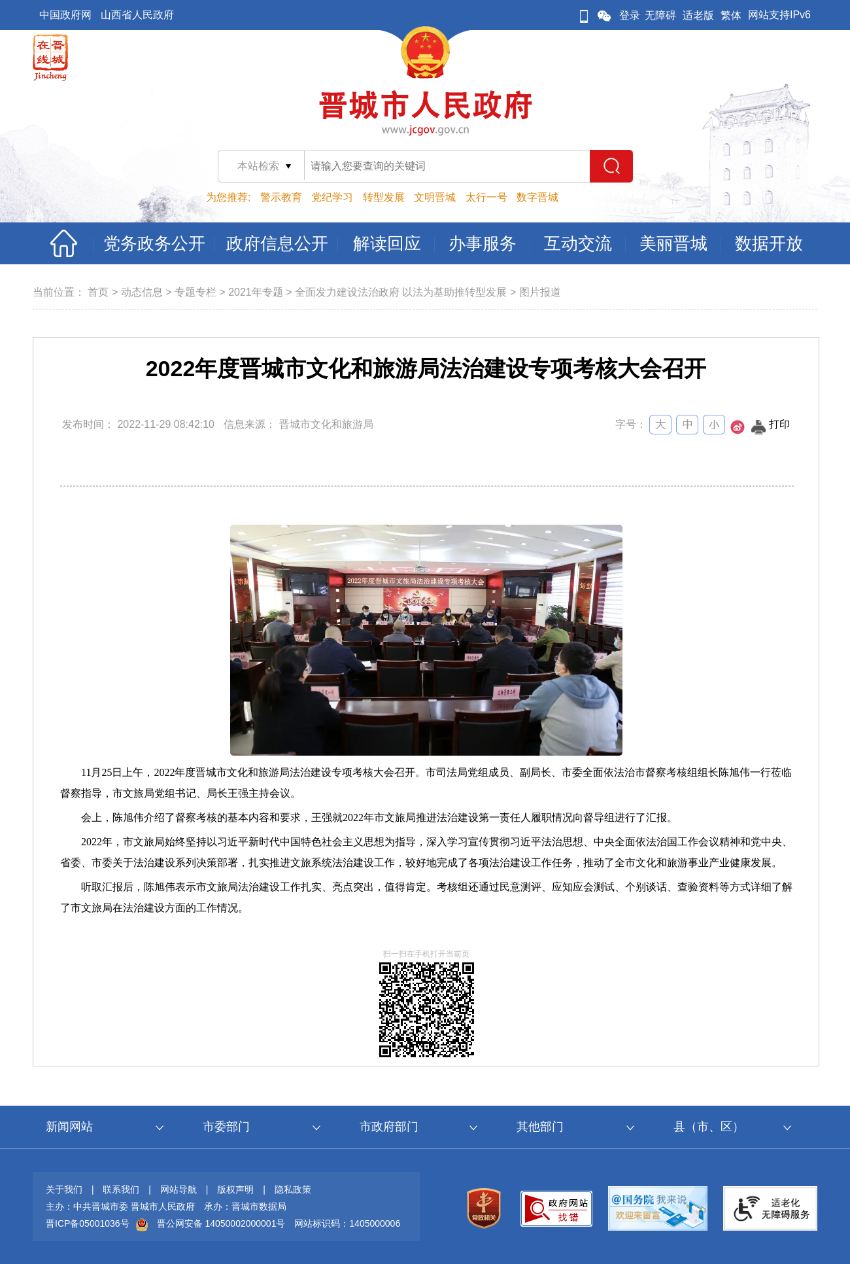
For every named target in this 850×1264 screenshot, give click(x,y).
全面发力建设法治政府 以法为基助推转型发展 (401, 292)
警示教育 (281, 197)
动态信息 (142, 292)
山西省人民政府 (137, 14)
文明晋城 (435, 197)
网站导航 (178, 1189)
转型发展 (384, 197)
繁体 (731, 15)
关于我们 (64, 1189)
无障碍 (660, 15)
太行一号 (486, 197)
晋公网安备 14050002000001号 (221, 1223)
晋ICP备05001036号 (87, 1223)
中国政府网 (65, 14)
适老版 (698, 15)
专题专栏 (195, 292)
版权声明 (235, 1189)
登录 (629, 15)
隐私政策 (293, 1189)
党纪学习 (332, 197)
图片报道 (540, 292)
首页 (98, 292)
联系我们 (121, 1189)
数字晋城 (537, 197)
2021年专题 (255, 292)
